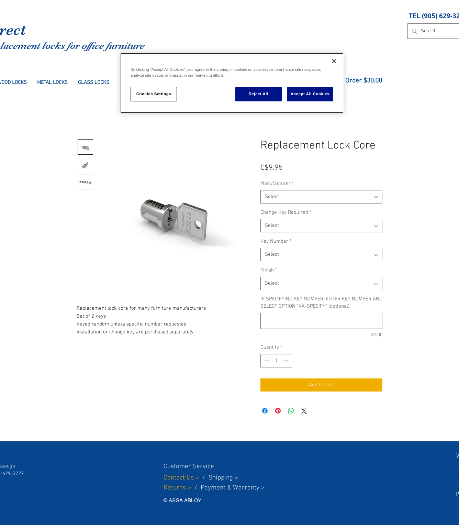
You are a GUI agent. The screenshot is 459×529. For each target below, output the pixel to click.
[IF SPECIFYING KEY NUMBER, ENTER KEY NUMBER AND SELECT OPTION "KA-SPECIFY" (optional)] (321, 321)
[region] (232, 83)
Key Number (275, 241)
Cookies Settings (153, 94)
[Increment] (286, 360)
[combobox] (321, 196)
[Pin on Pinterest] (278, 411)
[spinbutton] (276, 360)
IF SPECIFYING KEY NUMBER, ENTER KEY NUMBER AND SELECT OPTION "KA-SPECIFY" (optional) (321, 302)
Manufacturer (277, 183)
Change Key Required (285, 212)
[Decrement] (266, 360)
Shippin (219, 478)
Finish (268, 270)
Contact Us (179, 478)
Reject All (258, 94)
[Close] (334, 61)
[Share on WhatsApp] (291, 411)
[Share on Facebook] (265, 411)
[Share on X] (304, 411)
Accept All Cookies (310, 94)
